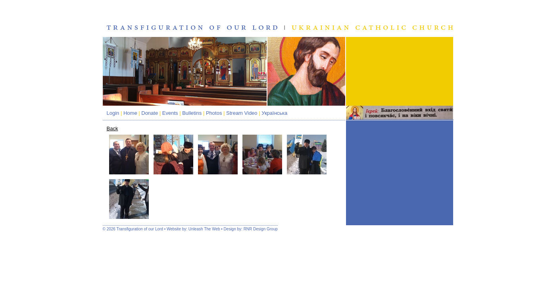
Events (170, 113)
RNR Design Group (261, 229)
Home (130, 113)
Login (113, 113)
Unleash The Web (204, 229)
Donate (149, 113)
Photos (214, 113)
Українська (274, 113)
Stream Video (242, 113)
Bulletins (192, 113)
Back (112, 128)
